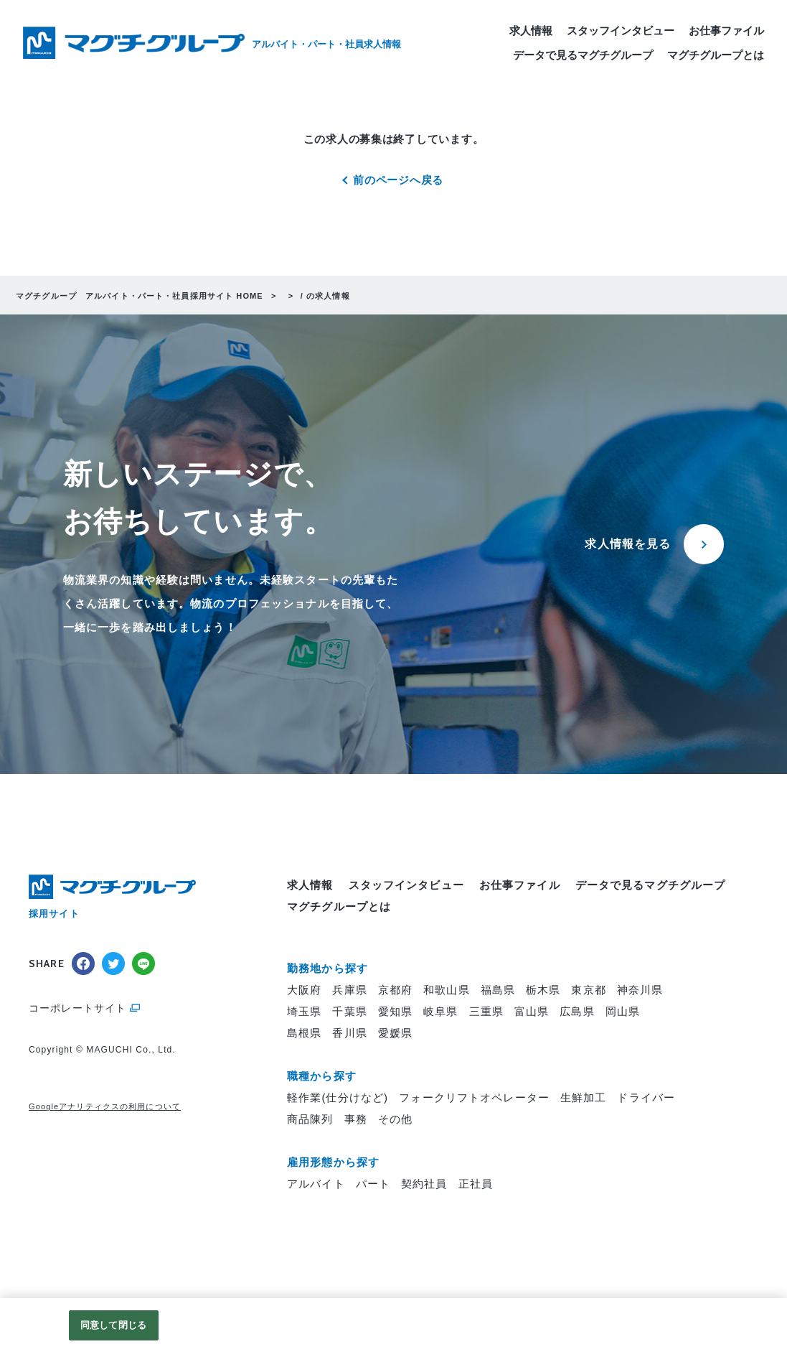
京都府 (395, 990)
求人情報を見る (628, 544)
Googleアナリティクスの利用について (105, 1107)
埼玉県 (304, 1012)
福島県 (498, 990)
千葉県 (349, 1012)
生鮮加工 (583, 1098)
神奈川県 (640, 990)
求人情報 (530, 36)
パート (373, 1184)
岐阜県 (440, 1012)
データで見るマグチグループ (583, 61)
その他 (395, 1120)
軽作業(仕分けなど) (337, 1098)
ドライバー (646, 1098)
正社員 (475, 1184)
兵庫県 (349, 990)
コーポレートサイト (77, 1008)
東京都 (588, 990)
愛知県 (395, 1012)
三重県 (486, 1012)
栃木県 (543, 990)
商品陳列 (310, 1120)
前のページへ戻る (398, 180)
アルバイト (316, 1184)
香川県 (349, 1033)
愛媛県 (395, 1033)
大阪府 (304, 990)
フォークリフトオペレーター (474, 1098)
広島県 (577, 1012)
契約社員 (424, 1184)
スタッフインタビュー (620, 36)
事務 (355, 1120)
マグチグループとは (715, 61)
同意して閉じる (113, 1325)
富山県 (531, 1012)
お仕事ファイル (726, 36)
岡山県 (622, 1012)
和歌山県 (446, 990)
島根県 (304, 1033)
